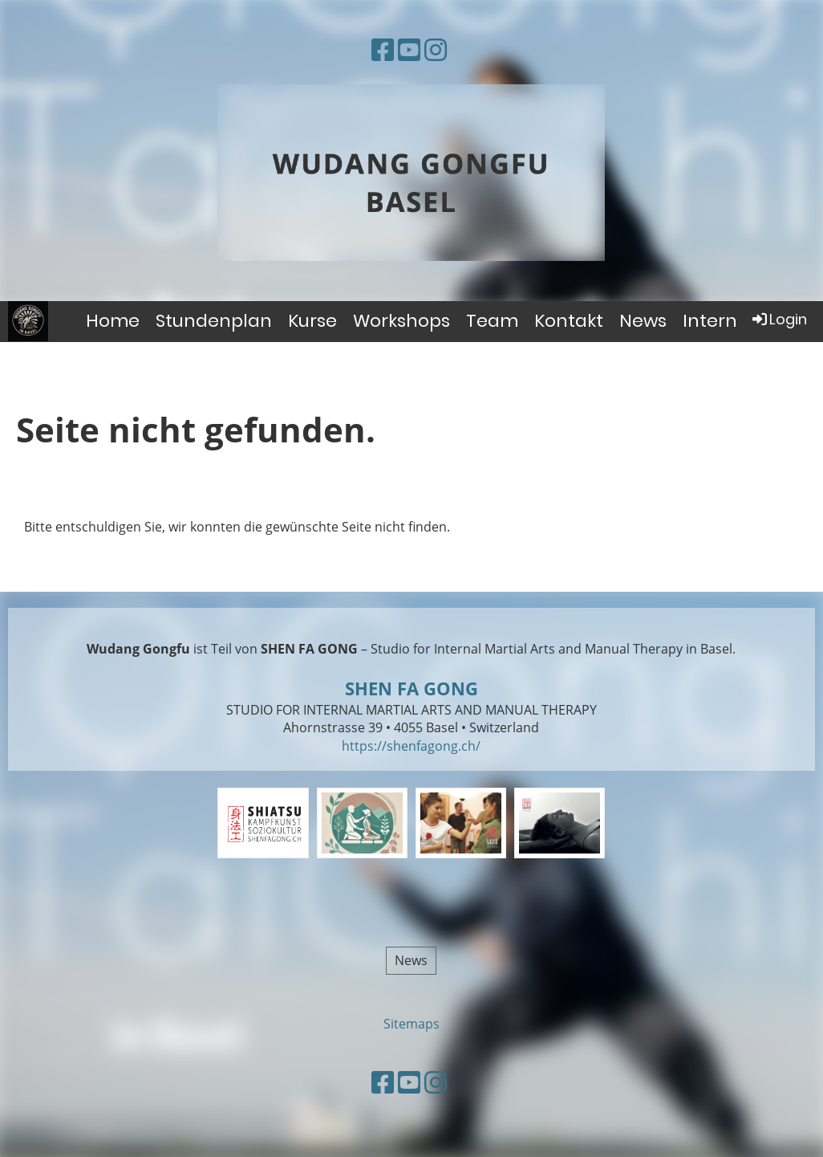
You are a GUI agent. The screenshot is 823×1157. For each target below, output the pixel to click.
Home (113, 320)
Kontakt (568, 320)
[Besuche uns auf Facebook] (382, 49)
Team (492, 320)
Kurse (312, 320)
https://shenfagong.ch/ (411, 746)
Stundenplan (214, 320)
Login (778, 319)
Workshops (401, 320)
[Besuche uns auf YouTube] (409, 49)
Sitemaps (411, 1024)
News (643, 320)
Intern (710, 320)
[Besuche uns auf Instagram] (435, 49)
